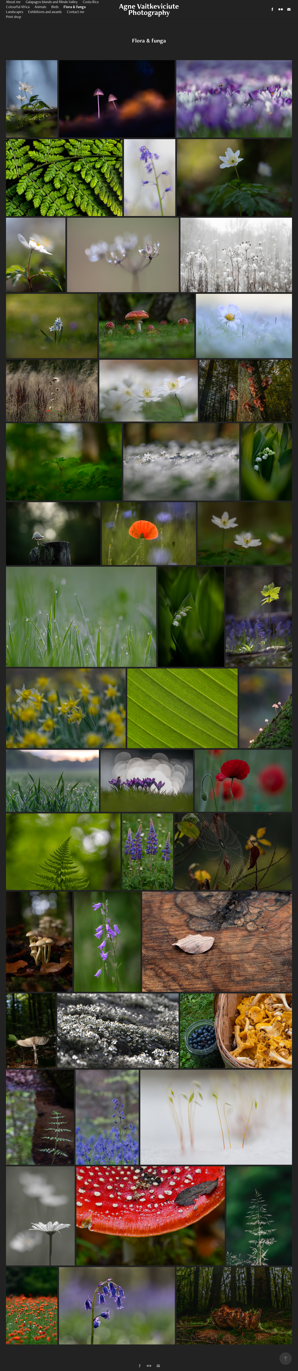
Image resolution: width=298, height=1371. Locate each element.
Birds (55, 6)
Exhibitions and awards (45, 11)
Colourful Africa (18, 6)
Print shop (13, 16)
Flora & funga (75, 6)
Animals (40, 6)
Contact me (75, 11)
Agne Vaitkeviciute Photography (150, 9)
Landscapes (14, 11)
